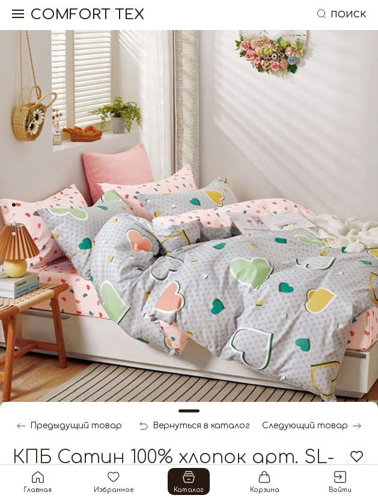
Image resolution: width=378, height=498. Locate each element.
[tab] (14, 205)
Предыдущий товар (69, 426)
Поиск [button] (341, 14)
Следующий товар (311, 426)
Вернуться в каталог (194, 426)
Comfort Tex (87, 15)
